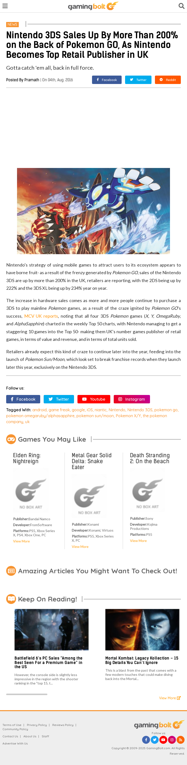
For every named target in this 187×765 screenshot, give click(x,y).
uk (27, 421)
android (39, 409)
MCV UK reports (41, 316)
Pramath (31, 80)
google (78, 409)
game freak (59, 409)
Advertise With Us (15, 743)
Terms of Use (11, 725)
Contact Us (10, 736)
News (12, 24)
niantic (101, 409)
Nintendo (117, 409)
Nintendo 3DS (139, 409)
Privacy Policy (37, 725)
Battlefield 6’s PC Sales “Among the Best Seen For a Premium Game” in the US (49, 662)
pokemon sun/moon (95, 415)
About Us (29, 736)
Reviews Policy (63, 725)
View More (21, 541)
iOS (90, 409)
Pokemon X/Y (128, 415)
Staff (45, 736)
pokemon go (166, 409)
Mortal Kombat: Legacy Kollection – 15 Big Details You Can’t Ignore (142, 660)
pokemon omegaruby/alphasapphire (40, 415)
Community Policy (15, 729)
